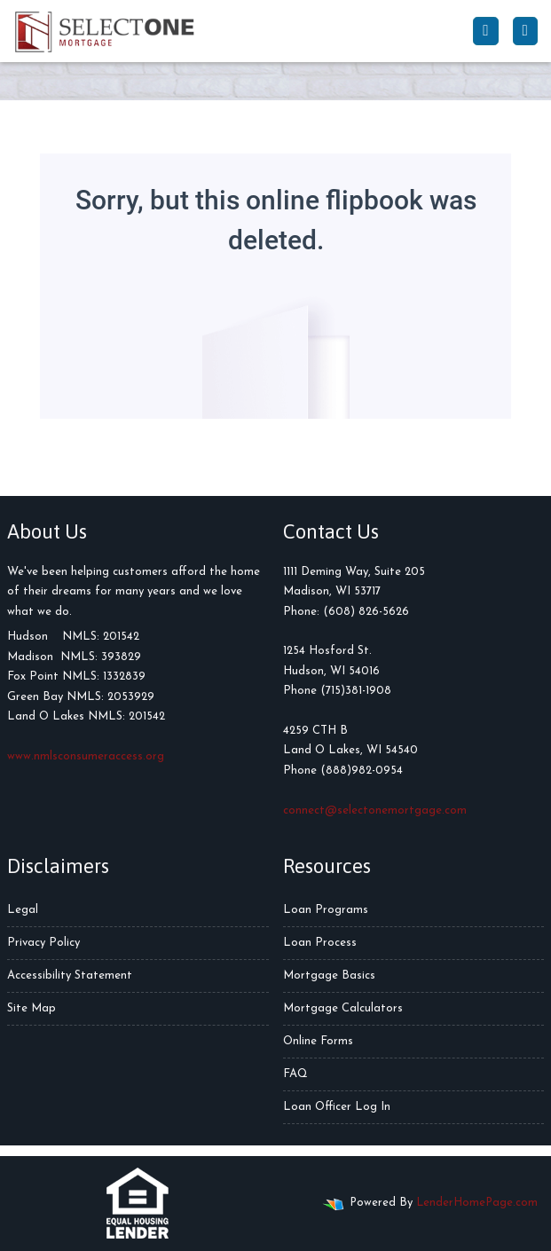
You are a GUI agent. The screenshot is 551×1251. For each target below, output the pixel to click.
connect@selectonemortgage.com (375, 810)
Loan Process (320, 942)
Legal (22, 910)
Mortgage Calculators (343, 1008)
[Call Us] (485, 31)
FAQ (295, 1074)
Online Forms (318, 1041)
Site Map (31, 1008)
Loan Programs (325, 910)
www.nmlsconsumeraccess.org (85, 756)
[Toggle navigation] (525, 31)
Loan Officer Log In (336, 1107)
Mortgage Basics (329, 975)
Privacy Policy (43, 942)
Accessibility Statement (69, 975)
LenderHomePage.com (477, 1202)
